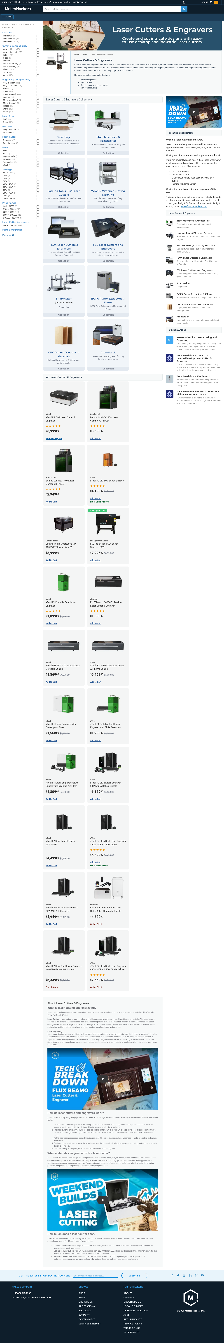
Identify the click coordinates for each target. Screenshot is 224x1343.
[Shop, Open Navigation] (7, 16)
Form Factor (9, 137)
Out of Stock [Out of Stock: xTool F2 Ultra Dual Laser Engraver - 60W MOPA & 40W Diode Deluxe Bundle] (96, 987)
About (128, 1293)
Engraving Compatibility (16, 79)
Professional (87, 1306)
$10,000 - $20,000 (12, 218)
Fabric (8, 55)
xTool (7, 165)
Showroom (86, 1301)
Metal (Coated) (11, 66)
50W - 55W (9, 187)
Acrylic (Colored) (12, 52)
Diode (8, 122)
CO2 (7, 119)
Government (87, 1319)
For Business (11, 41)
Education (85, 1310)
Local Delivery (133, 1306)
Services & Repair (89, 1323)
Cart (210, 2)
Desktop (9, 140)
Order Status (132, 1301)
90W (7, 195)
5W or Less (9, 172)
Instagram (184, 1275)
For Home (9, 35)
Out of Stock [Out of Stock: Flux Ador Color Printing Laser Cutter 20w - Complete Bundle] (96, 924)
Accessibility (132, 1332)
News (82, 1297)
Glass (7, 58)
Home (76, 54)
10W (7, 175)
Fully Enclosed (11, 129)
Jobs (127, 1315)
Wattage (7, 169)
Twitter (178, 1275)
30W (7, 181)
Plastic (8, 69)
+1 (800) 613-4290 (78, 2)
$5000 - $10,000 (12, 215)
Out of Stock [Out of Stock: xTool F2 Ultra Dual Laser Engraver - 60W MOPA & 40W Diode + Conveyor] (52, 987)
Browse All (8, 235)
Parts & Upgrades (12, 229)
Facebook (172, 1275)
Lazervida (9, 159)
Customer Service (61, 2)
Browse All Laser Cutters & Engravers (18, 26)
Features (7, 126)
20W (7, 178)
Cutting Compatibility (14, 46)
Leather (8, 60)
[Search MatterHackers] (184, 9)
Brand (5, 147)
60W (7, 190)
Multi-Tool (9, 132)
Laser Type (8, 116)
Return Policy (133, 1319)
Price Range (9, 203)
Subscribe (134, 1275)
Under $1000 (10, 206)
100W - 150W (10, 198)
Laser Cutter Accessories (16, 222)
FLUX (7, 150)
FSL (6, 153)
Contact (129, 1297)
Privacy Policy (133, 1323)
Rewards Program (136, 1310)
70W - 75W (9, 193)
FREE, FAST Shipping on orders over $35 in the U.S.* (26, 2)
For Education (11, 38)
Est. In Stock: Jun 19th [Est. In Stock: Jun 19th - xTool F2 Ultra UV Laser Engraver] (99, 502)
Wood (8, 75)
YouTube (202, 1275)
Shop (82, 1293)
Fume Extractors (12, 225)
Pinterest (196, 1275)
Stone (7, 72)
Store (84, 54)
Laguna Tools (10, 156)
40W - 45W (9, 184)
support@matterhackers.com (31, 1297)
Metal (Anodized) (12, 63)
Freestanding (10, 143)
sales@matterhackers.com (194, 206)
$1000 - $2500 (11, 209)
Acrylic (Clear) (11, 49)
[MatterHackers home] (17, 9)
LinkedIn (190, 1275)
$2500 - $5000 (11, 212)
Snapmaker (10, 162)
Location (7, 32)
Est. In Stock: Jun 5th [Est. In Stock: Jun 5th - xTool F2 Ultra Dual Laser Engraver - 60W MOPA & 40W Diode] (99, 866)
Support (84, 1315)
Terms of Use (132, 1328)
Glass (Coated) (12, 94)
